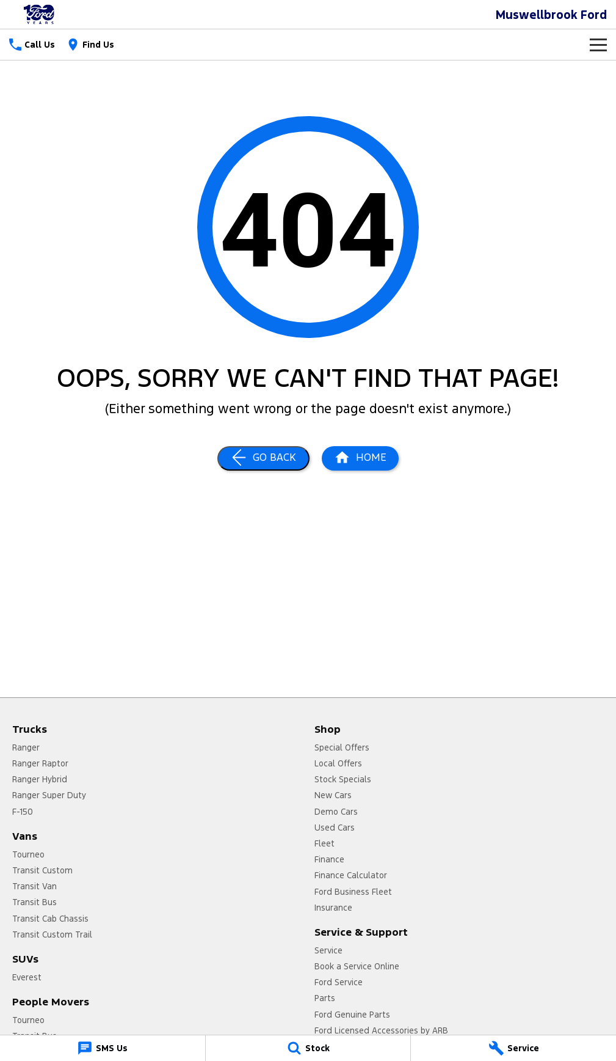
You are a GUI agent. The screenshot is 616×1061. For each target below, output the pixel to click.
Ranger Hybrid (39, 779)
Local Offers (338, 763)
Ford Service (338, 982)
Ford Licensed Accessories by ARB (381, 1030)
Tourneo (28, 854)
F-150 (22, 811)
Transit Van (34, 886)
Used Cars (334, 827)
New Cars (333, 795)
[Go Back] (263, 458)
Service (328, 950)
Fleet (324, 843)
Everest (27, 977)
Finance (329, 859)
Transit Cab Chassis (50, 918)
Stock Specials (342, 779)
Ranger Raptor (40, 763)
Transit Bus (34, 902)
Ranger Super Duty (49, 795)
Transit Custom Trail (52, 934)
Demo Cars (336, 811)
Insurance (333, 907)
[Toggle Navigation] (598, 44)
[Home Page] (360, 458)
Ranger (26, 747)
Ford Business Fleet (353, 891)
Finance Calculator (350, 875)
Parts (324, 998)
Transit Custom (42, 870)
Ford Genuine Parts (352, 1014)
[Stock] (308, 1048)
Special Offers (341, 747)
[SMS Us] (102, 1048)
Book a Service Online (356, 966)
